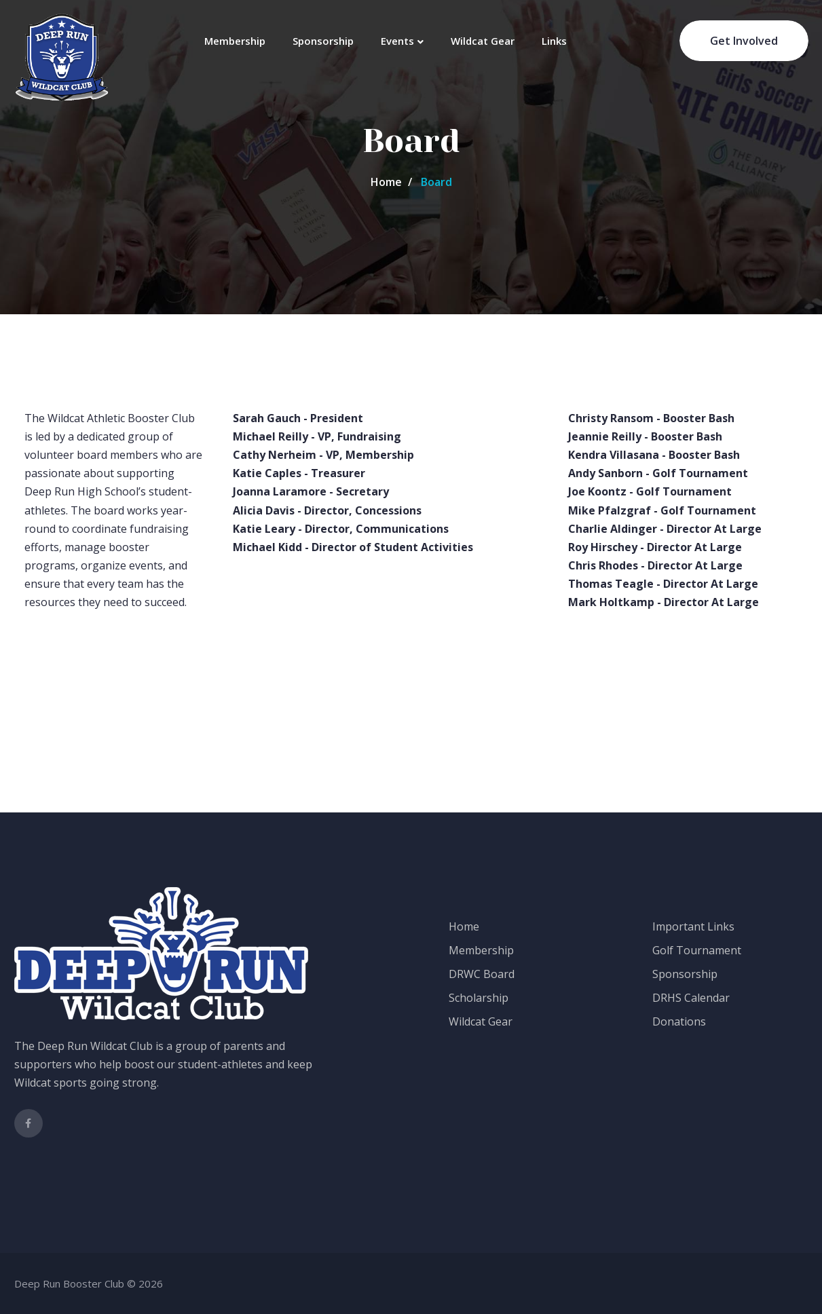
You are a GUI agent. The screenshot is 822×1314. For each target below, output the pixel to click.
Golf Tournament (696, 950)
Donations (679, 1021)
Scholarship (478, 997)
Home (386, 181)
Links (554, 41)
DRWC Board (482, 973)
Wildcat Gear (483, 41)
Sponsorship (323, 41)
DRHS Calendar (691, 997)
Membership (234, 41)
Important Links (693, 926)
